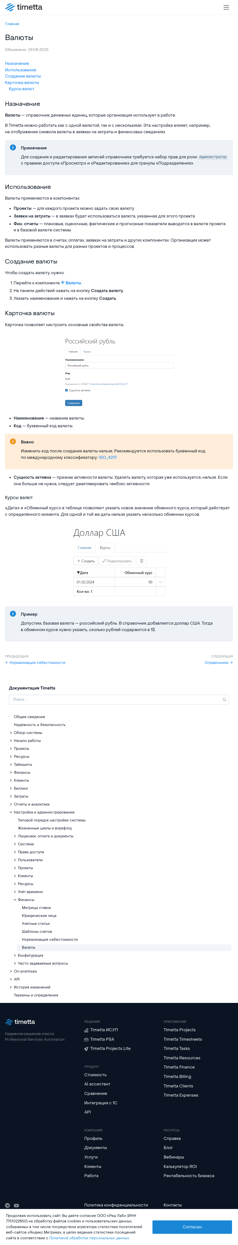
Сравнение (95, 1093)
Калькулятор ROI (180, 1166)
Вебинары (174, 1157)
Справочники (219, 662)
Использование (20, 70)
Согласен (192, 1227)
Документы (95, 1147)
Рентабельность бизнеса (189, 1175)
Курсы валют (21, 88)
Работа (91, 1175)
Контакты (173, 1205)
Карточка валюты (22, 82)
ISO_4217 (107, 457)
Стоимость (95, 1074)
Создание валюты (23, 76)
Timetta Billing (177, 1076)
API (87, 1112)
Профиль (93, 1138)
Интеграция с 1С (100, 1103)
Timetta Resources (182, 1058)
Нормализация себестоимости (35, 662)
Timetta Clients (178, 1086)
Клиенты (92, 1166)
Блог (168, 1147)
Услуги (91, 1157)
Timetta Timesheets (183, 1039)
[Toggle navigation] (226, 7)
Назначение (17, 63)
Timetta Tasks (177, 1048)
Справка (172, 1138)
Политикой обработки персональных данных (89, 1238)
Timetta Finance (179, 1067)
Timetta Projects (180, 1029)
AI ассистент (97, 1084)
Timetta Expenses (181, 1095)
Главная (12, 23)
